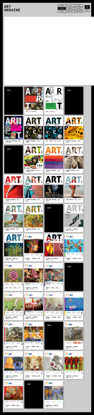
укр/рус (87, 7)
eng (87, 10)
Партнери (79, 11)
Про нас (70, 11)
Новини (61, 5)
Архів (62, 8)
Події (79, 5)
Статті (70, 5)
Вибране (70, 8)
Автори (61, 11)
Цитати (79, 8)
